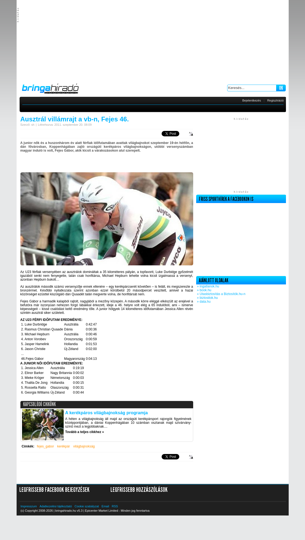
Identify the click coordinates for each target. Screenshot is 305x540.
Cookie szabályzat (87, 506)
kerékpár (63, 446)
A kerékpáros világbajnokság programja (106, 412)
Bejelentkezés (251, 100)
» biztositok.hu (207, 298)
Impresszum (29, 506)
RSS (115, 506)
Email (105, 506)
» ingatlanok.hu (207, 286)
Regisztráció (275, 100)
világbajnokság (84, 446)
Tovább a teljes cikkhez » (84, 432)
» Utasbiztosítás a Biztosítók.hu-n (220, 294)
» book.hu (203, 290)
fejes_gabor (45, 446)
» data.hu (203, 301)
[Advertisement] (152, 41)
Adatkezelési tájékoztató (55, 506)
